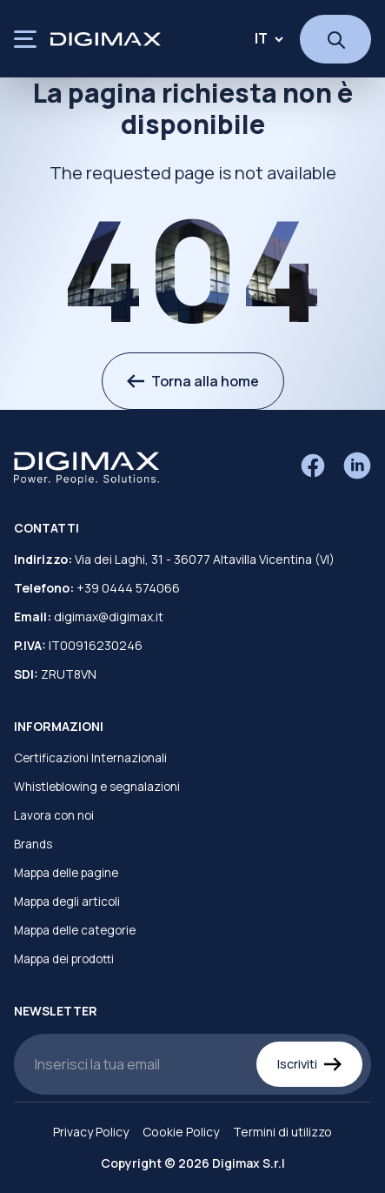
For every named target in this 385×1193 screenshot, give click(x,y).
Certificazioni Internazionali (90, 758)
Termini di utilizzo (282, 1131)
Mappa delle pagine (66, 873)
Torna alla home (193, 381)
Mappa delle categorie (75, 930)
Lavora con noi (54, 815)
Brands (33, 844)
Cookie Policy (181, 1131)
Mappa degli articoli (67, 901)
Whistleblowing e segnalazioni (97, 786)
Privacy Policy (91, 1131)
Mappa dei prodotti (64, 959)
